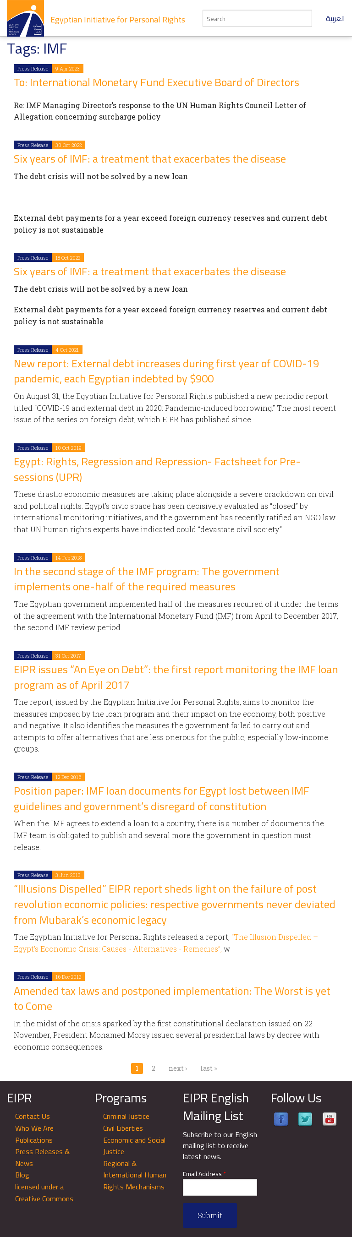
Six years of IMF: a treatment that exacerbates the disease (150, 158)
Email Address (204, 1174)
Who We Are (34, 1128)
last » (208, 1068)
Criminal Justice (126, 1116)
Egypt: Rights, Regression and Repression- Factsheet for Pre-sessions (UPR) (157, 469)
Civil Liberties (123, 1128)
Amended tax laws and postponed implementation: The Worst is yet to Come (172, 999)
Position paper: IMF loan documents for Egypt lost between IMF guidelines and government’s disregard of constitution (161, 798)
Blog (22, 1175)
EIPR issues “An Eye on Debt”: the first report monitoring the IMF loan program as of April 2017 (176, 677)
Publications (34, 1140)
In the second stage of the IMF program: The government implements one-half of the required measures (147, 579)
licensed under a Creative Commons (44, 1192)
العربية (335, 18)
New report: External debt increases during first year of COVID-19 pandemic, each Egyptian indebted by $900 (166, 371)
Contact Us (32, 1116)
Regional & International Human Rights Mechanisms (134, 1174)
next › (178, 1068)
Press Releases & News (42, 1157)
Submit (210, 1215)
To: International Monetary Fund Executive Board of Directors (156, 82)
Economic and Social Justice (134, 1146)
